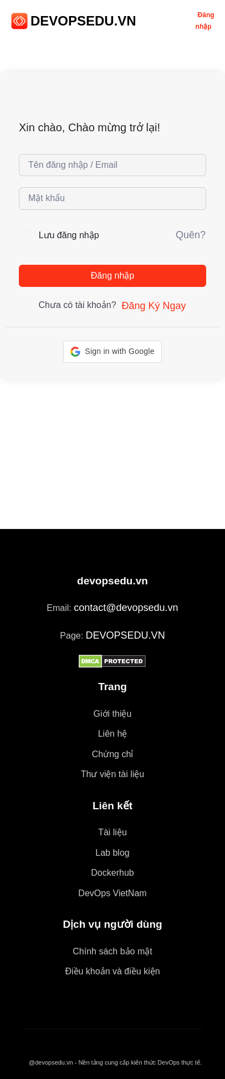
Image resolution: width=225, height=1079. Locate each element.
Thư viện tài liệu (112, 774)
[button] (112, 352)
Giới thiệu (113, 713)
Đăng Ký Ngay (153, 305)
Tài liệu (112, 832)
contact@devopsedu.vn (126, 607)
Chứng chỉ (113, 754)
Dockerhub (112, 872)
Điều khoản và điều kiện (112, 971)
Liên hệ (112, 733)
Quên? (191, 234)
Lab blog (112, 852)
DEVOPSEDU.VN (83, 21)
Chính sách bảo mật (112, 951)
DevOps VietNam (112, 893)
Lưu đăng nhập (69, 235)
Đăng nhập (112, 275)
